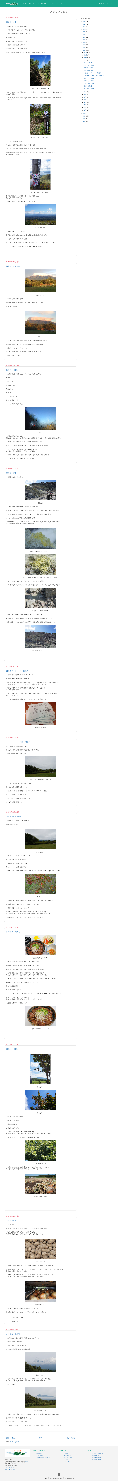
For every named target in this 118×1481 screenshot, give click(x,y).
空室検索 (39, 1453)
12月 (85, 52)
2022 (84, 32)
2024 (84, 27)
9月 (85, 60)
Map (26, 1462)
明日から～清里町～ (14, 816)
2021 (84, 34)
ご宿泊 (24, 3)
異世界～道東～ (12, 473)
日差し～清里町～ (13, 1049)
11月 (85, 55)
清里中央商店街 (97, 1457)
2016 (84, 47)
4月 (85, 102)
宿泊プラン (110, 3)
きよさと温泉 (42, 3)
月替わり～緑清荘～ (14, 932)
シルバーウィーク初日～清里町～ (19, 742)
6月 (85, 97)
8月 (85, 92)
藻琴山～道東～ (12, 22)
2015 (84, 50)
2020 (84, 37)
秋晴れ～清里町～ (13, 370)
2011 (84, 121)
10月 (85, 57)
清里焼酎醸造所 (97, 1459)
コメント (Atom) (14, 1442)
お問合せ (101, 3)
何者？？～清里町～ (14, 266)
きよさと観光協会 (97, 1453)
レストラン (32, 3)
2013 (84, 116)
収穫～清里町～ (12, 1220)
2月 (85, 107)
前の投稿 (71, 1438)
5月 (85, 99)
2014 (84, 113)
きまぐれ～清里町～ (14, 1334)
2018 (84, 42)
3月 (85, 105)
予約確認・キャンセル (43, 1457)
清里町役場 (95, 1455)
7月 (85, 94)
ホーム (41, 1438)
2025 (84, 24)
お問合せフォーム (10, 1469)
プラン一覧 (39, 1455)
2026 (84, 21)
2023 (84, 29)
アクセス (51, 3)
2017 (84, 45)
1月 (85, 110)
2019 (84, 39)
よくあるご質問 (9, 1467)
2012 (84, 118)
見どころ (60, 3)
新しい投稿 (11, 1438)
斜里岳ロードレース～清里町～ (18, 671)
